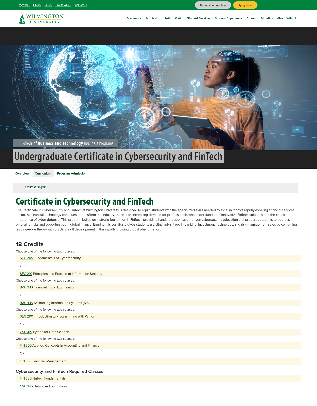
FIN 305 (26, 364)
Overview (25, 174)
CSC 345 (26, 389)
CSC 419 (26, 335)
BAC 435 (26, 305)
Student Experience (228, 17)
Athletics (267, 17)
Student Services (199, 17)
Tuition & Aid (174, 17)
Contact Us (81, 5)
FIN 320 (26, 381)
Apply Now (245, 5)
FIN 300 (26, 348)
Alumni (251, 17)
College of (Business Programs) (65, 143)
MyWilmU (24, 5)
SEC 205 (26, 261)
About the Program (35, 189)
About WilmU (286, 17)
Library (37, 5)
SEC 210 (26, 276)
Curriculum (52, 174)
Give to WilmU (63, 5)
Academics (133, 17)
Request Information (213, 5)
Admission (153, 17)
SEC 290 (26, 319)
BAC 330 (26, 290)
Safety (48, 5)
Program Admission (86, 174)
